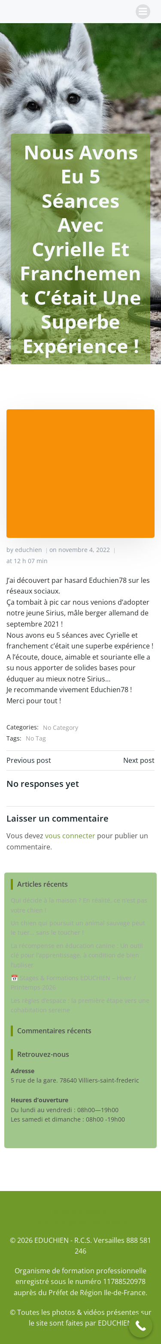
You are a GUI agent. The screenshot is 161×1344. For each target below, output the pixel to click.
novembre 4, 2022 (84, 550)
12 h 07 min (31, 561)
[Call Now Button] (140, 1326)
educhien (28, 550)
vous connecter (70, 835)
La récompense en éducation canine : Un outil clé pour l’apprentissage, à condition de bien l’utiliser (77, 955)
